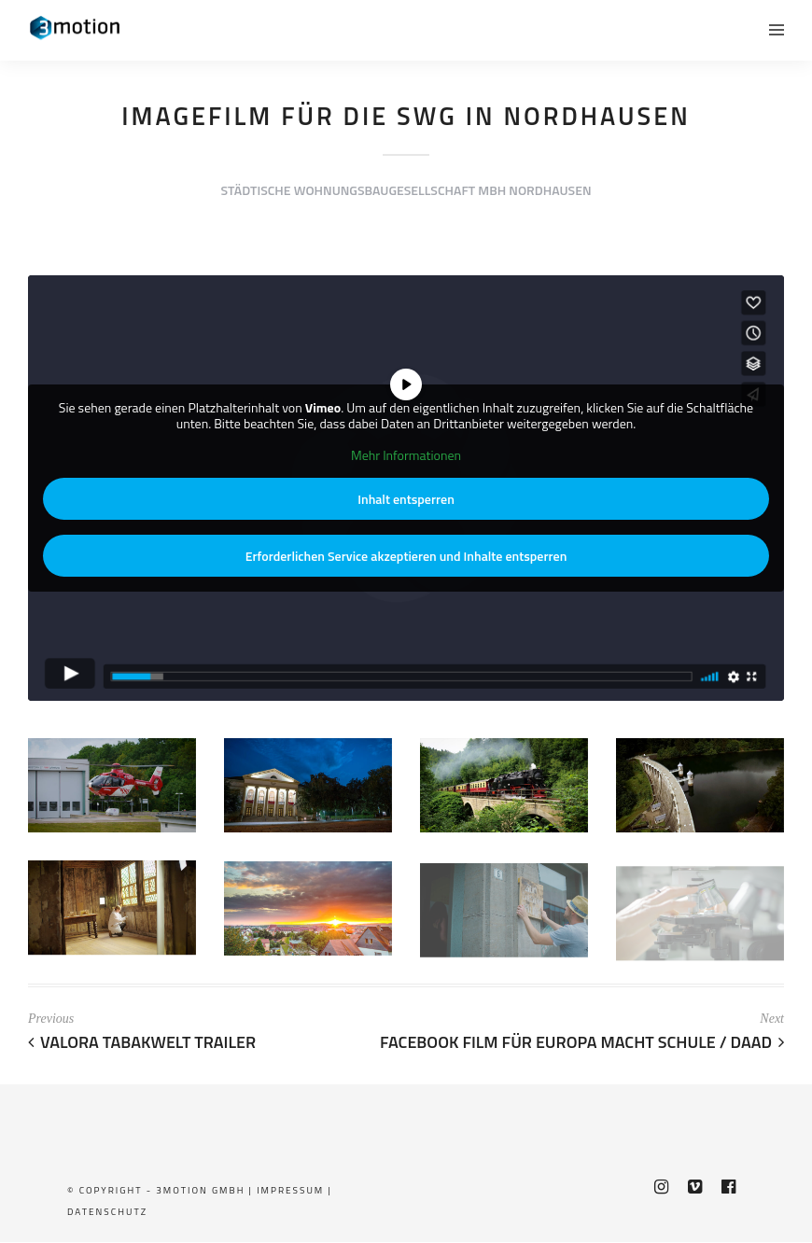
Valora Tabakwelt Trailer (142, 1041)
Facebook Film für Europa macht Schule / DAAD (582, 1041)
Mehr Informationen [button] (406, 455)
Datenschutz (107, 1212)
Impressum (290, 1190)
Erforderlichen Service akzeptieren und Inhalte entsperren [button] (406, 556)
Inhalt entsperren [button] (406, 499)
